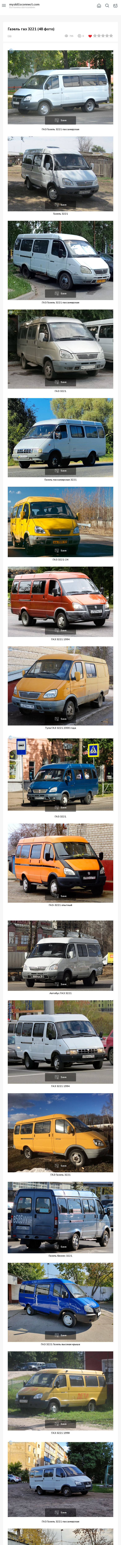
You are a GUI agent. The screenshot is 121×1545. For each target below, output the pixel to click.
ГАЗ (9, 36)
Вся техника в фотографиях (24, 6)
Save (64, 120)
